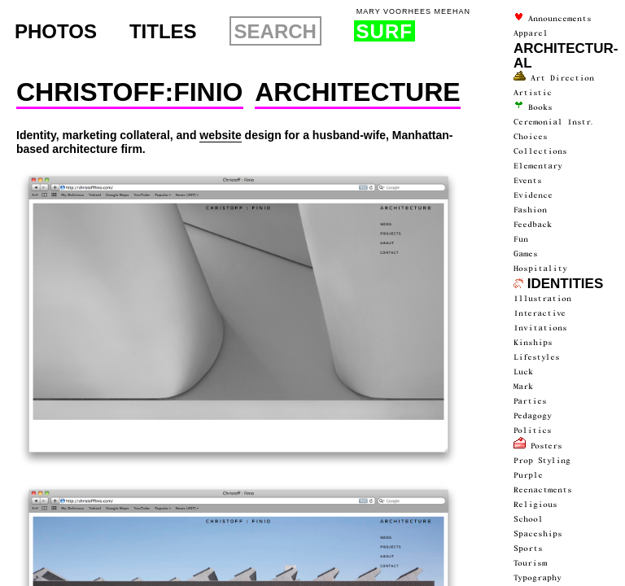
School (528, 519)
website (220, 135)
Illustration (542, 299)
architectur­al (566, 56)
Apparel (531, 33)
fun (521, 239)
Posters (538, 446)
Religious (535, 504)
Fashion (530, 210)
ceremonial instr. (554, 122)
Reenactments (543, 490)
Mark (523, 386)
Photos (56, 32)
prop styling (542, 461)
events (528, 181)
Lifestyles (537, 357)
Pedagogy (533, 416)
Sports (528, 548)
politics (533, 430)
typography (538, 578)
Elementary (538, 166)
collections (540, 151)
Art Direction (554, 78)
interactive (540, 313)
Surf (384, 31)
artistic (533, 93)
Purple (528, 475)
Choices (531, 137)
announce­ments (553, 19)
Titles (163, 32)
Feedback (533, 225)
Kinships (533, 343)
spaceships (538, 534)
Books (533, 107)
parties (530, 401)
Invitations (540, 328)
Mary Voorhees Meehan (413, 11)
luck (523, 372)
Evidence (533, 195)
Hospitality (540, 268)
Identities (558, 283)
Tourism (530, 563)
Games (526, 254)
